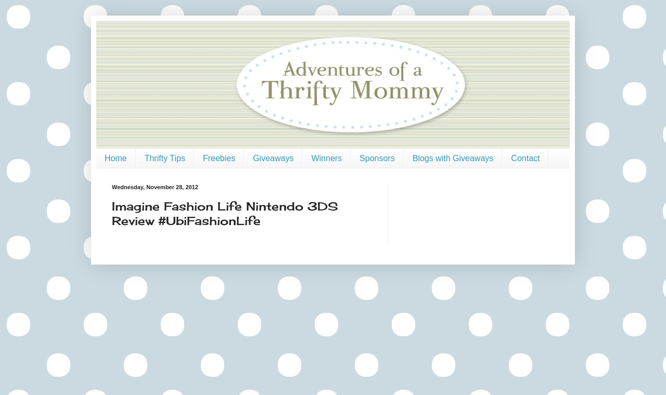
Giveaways (273, 158)
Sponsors (377, 158)
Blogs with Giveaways (453, 158)
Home (116, 158)
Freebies (219, 158)
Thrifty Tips (165, 158)
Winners (326, 158)
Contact (525, 158)
